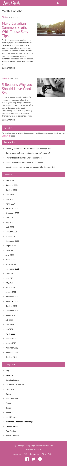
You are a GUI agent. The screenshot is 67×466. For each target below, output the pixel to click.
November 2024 (12, 185)
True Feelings (11, 431)
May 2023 (9, 222)
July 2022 (9, 250)
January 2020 (11, 343)
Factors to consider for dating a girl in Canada (24, 162)
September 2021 (12, 269)
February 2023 (11, 232)
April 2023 (10, 227)
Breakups (9, 375)
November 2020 (12, 301)
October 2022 (11, 236)
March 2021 (10, 287)
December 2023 (12, 208)
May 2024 (9, 199)
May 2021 (9, 283)
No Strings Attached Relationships (19, 422)
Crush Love (10, 389)
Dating (8, 394)
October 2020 (11, 306)
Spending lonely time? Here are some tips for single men (28, 148)
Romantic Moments (33, 449)
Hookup (9, 408)
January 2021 (11, 292)
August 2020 (11, 315)
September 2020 (12, 311)
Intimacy (9, 412)
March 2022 (10, 259)
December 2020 (12, 296)
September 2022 (12, 241)
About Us (17, 454)
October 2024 (11, 190)
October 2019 (11, 357)
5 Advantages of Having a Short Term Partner (24, 158)
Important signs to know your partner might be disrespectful (30, 167)
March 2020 (10, 334)
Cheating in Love (12, 380)
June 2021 (10, 278)
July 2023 (9, 218)
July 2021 (9, 273)
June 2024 (10, 194)
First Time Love (12, 398)
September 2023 (12, 213)
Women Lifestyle (12, 435)
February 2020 (11, 338)
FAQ (25, 454)
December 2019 (12, 348)
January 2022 (11, 264)
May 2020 (9, 329)
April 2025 (10, 180)
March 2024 (10, 204)
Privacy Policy (47, 454)
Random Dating (12, 426)
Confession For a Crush (15, 384)
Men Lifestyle (11, 417)
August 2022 (11, 245)
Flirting (8, 403)
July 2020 (9, 320)
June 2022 (10, 255)
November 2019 (12, 352)
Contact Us (34, 454)
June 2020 (10, 324)
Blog (7, 370)
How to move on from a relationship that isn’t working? (28, 153)
